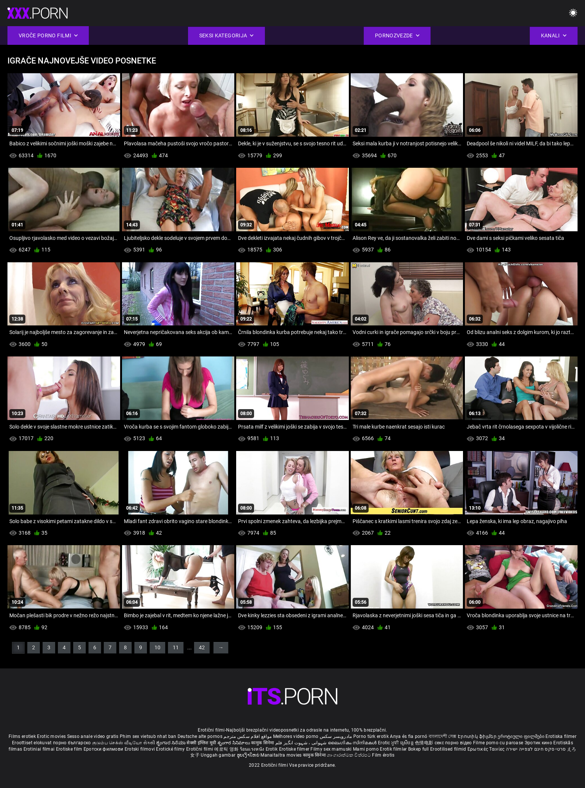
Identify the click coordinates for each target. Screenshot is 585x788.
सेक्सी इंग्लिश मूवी (201, 742)
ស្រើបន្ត (407, 742)
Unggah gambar (219, 755)
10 (157, 648)
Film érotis (383, 755)
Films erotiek (22, 736)
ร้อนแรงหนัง (253, 749)
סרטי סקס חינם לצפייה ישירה (536, 749)
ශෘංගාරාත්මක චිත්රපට (349, 755)
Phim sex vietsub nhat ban (148, 736)
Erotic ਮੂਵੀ (389, 742)
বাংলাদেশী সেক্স (443, 736)
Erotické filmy (171, 749)
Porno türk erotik (371, 736)
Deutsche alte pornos (200, 736)
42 (202, 648)
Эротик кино (539, 742)
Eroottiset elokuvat (32, 742)
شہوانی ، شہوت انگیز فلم (301, 742)
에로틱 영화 (227, 749)
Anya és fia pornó (408, 736)
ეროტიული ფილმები (521, 736)
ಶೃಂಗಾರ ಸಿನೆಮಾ (171, 742)
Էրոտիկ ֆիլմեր (478, 736)
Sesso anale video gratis (93, 736)
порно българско (72, 742)
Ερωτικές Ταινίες (486, 749)
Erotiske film (70, 749)
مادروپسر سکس (336, 736)
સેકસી (149, 742)
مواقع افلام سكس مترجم (247, 736)
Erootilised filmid (448, 749)
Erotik (272, 749)
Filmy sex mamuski (330, 749)
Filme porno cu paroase (498, 742)
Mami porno (366, 749)
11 (176, 648)
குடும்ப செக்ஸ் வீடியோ (117, 742)
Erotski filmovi (140, 749)
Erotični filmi (200, 749)
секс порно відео (453, 742)
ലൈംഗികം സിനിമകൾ (353, 742)
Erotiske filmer (295, 749)
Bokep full (418, 749)
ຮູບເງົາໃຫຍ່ (249, 755)
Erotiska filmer (560, 736)
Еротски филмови (104, 749)
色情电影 (425, 742)
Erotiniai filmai (40, 749)
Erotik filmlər (394, 749)
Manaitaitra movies (281, 755)
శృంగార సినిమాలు (234, 742)
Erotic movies (52, 736)
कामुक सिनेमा (263, 742)
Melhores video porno (296, 736)
